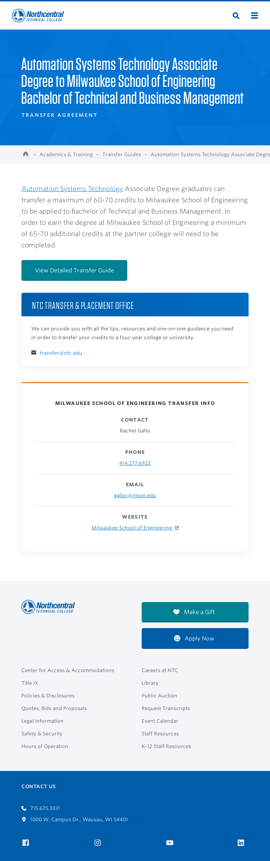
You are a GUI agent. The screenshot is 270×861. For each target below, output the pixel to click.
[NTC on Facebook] (26, 843)
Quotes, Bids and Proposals (54, 708)
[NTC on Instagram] (99, 843)
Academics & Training (66, 154)
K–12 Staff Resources (166, 746)
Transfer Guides (121, 154)
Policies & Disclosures (48, 695)
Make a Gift (194, 612)
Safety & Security (42, 733)
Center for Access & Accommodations (67, 670)
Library (150, 683)
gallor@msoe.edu (135, 495)
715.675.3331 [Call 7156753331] (40, 808)
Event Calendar (160, 721)
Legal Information (42, 721)
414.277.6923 (134, 463)
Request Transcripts (166, 708)
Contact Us (38, 786)
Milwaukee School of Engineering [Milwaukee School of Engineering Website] (132, 528)
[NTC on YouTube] (171, 843)
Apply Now (194, 638)
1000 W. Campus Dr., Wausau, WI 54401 (74, 819)
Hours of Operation (44, 746)
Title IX (29, 683)
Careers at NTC (160, 670)
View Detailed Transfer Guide (74, 270)
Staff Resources (160, 733)
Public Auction (159, 695)
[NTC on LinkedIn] (243, 843)
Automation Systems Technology (72, 188)
